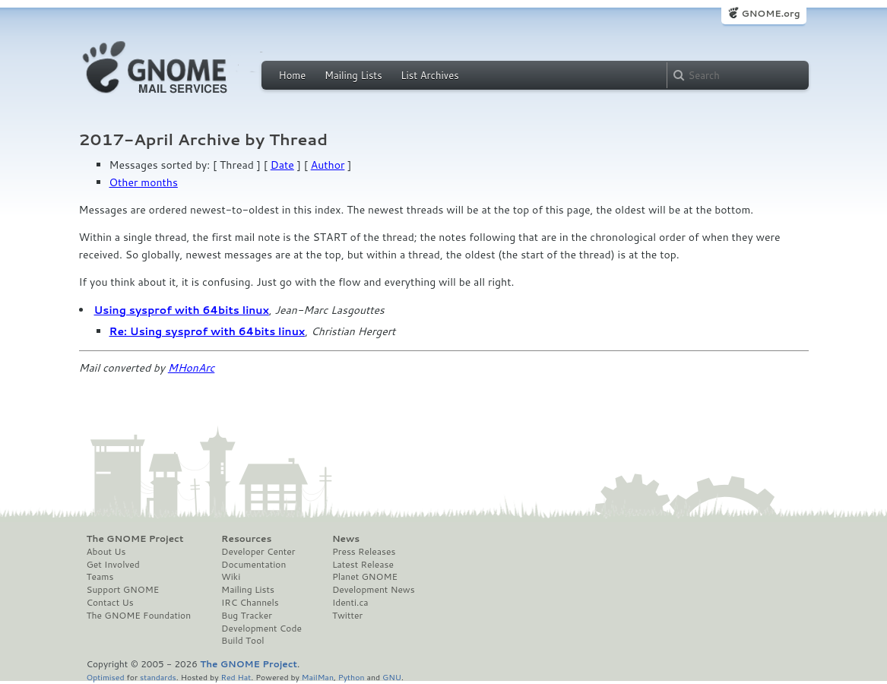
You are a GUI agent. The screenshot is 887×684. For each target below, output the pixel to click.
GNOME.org (770, 13)
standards (158, 676)
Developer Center (258, 552)
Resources (246, 539)
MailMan (318, 676)
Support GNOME (123, 590)
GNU (391, 676)
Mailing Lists (353, 75)
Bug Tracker (246, 616)
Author (328, 165)
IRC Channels (250, 603)
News (346, 539)
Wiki (230, 577)
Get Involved (113, 565)
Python (351, 676)
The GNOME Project (135, 539)
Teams (100, 577)
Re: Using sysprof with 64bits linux (207, 331)
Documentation (253, 565)
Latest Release (363, 565)
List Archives (429, 75)
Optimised (106, 676)
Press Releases (363, 552)
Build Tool (242, 641)
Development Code (261, 628)
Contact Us (110, 603)
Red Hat (235, 676)
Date (282, 165)
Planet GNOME (365, 577)
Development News (373, 590)
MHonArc (191, 367)
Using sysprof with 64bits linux (181, 310)
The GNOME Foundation (139, 616)
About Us (106, 552)
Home (292, 75)
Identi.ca (350, 603)
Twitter (347, 616)
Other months (143, 182)
